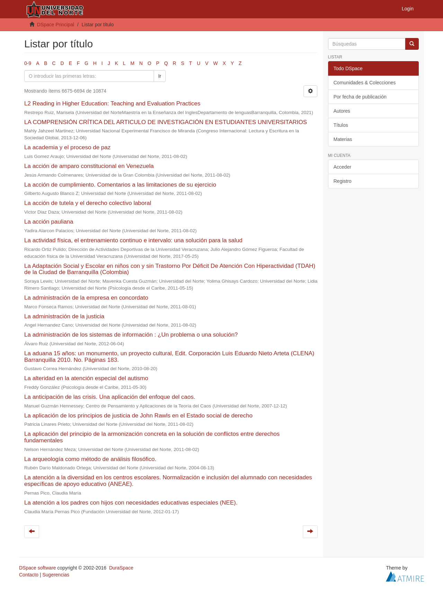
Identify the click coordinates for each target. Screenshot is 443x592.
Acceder (342, 167)
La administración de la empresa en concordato (86, 297)
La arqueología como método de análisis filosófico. (90, 459)
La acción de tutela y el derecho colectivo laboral (87, 203)
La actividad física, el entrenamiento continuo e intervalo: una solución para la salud (133, 240)
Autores (342, 111)
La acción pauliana (48, 221)
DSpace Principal (55, 24)
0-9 (27, 63)
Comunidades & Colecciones (365, 82)
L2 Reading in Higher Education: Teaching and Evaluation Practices (112, 103)
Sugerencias (55, 574)
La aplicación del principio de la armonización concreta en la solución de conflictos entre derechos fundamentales (152, 437)
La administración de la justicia (64, 316)
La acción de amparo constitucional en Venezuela (89, 166)
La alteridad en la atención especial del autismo (86, 378)
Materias (343, 139)
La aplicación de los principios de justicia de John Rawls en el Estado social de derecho (138, 415)
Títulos (341, 125)
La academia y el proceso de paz (67, 147)
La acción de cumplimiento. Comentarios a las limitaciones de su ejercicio (120, 184)
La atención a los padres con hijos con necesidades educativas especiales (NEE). (130, 502)
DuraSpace (121, 568)
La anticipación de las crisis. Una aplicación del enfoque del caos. (109, 397)
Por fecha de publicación (360, 97)
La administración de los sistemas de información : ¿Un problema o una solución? (131, 334)
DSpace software (37, 568)
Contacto (28, 574)
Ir (159, 76)
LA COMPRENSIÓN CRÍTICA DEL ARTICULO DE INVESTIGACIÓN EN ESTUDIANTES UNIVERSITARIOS (165, 122)
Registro (343, 181)
